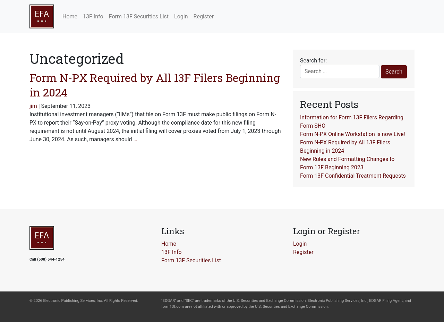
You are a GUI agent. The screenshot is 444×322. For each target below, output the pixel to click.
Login (300, 243)
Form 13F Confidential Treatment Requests (353, 175)
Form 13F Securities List (191, 260)
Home (168, 243)
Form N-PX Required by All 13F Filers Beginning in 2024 (154, 85)
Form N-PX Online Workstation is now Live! (352, 134)
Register (303, 252)
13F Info (171, 252)
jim (33, 106)
